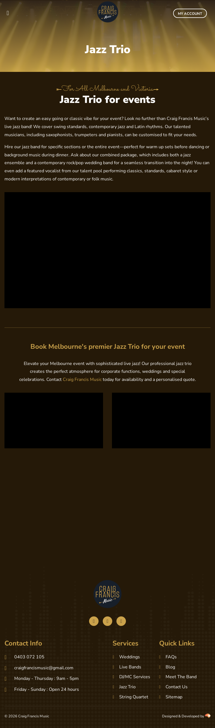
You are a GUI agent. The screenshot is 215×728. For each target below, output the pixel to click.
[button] (7, 13)
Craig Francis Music (82, 379)
